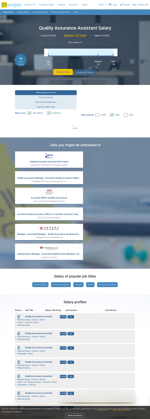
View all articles (75, 392)
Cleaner (78, 196)
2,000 (131, 98)
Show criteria (75, 42)
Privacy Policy (102, 409)
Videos (85, 5)
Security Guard (38, 196)
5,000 (117, 98)
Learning (61, 5)
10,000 (103, 98)
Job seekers (38, 96)
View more (75, 344)
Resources (73, 5)
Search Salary (22, 12)
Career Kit (30, 5)
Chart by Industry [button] (59, 90)
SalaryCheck (7, 12)
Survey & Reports (39, 12)
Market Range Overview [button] (28, 90)
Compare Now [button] (61, 69)
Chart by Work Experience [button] (90, 90)
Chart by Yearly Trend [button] (121, 90)
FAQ (74, 12)
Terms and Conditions (122, 409)
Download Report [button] (87, 69)
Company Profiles (46, 5)
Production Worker (60, 196)
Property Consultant (109, 196)
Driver (91, 196)
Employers (56, 96)
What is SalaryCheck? (60, 12)
